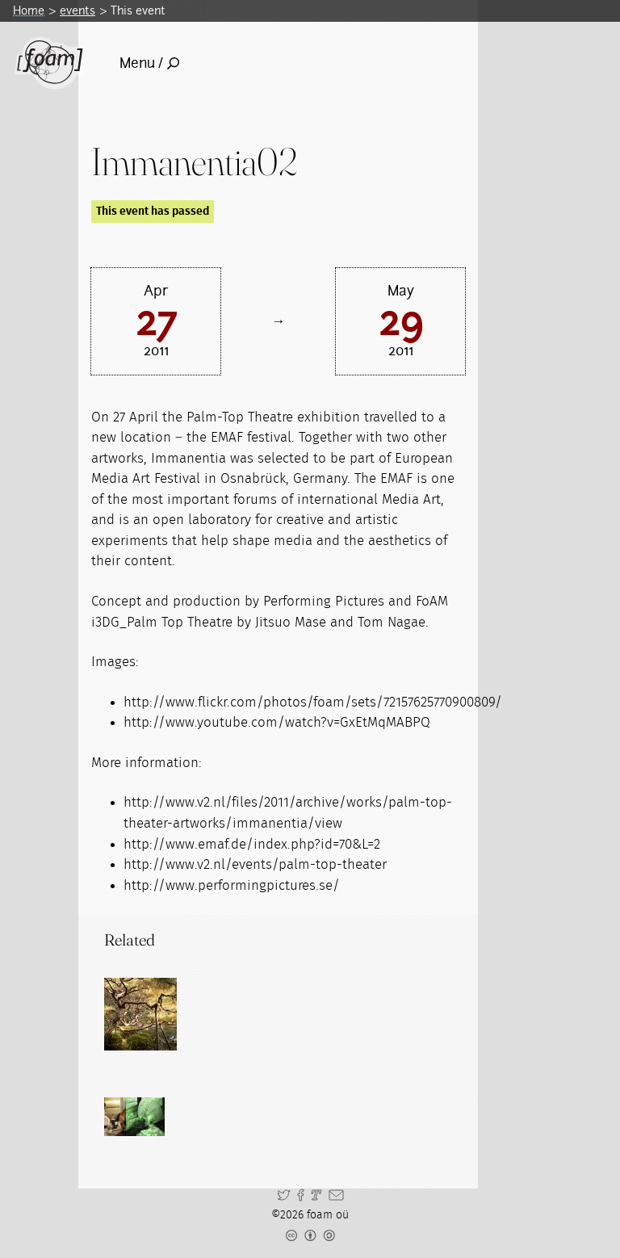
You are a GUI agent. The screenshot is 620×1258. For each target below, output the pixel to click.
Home (28, 10)
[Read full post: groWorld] (140, 1014)
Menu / (149, 63)
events (77, 10)
